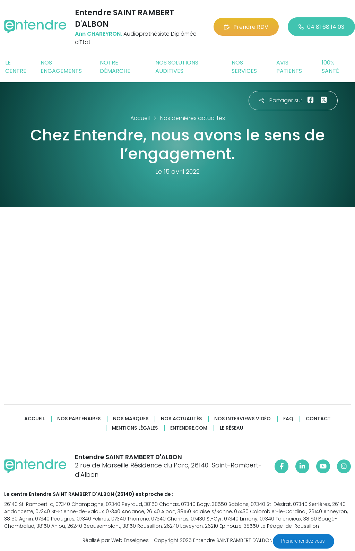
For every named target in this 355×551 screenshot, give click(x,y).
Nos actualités (181, 419)
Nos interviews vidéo (242, 419)
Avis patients (289, 67)
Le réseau (231, 428)
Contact (318, 419)
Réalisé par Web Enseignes (116, 540)
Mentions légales (135, 428)
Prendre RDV (246, 27)
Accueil (34, 419)
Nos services (244, 67)
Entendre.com (188, 428)
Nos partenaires (79, 419)
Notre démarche (115, 67)
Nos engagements (61, 67)
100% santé (330, 67)
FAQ (288, 419)
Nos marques (130, 419)
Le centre (15, 67)
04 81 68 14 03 (321, 27)
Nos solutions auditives (176, 67)
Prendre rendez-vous (303, 541)
